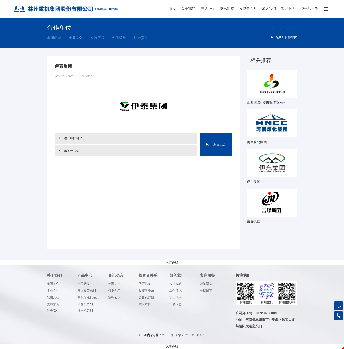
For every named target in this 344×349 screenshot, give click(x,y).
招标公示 (114, 297)
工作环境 (175, 290)
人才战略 (175, 283)
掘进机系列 (85, 310)
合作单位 (291, 37)
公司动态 (114, 283)
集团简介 (54, 38)
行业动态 (114, 290)
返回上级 (219, 144)
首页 (172, 9)
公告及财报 (146, 297)
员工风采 (175, 297)
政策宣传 (145, 304)
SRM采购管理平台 (152, 335)
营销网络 (206, 283)
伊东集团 (76, 151)
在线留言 (206, 290)
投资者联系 (146, 290)
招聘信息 (175, 304)
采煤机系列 (85, 304)
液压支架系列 (86, 290)
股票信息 (145, 283)
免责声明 (172, 262)
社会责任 (141, 38)
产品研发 (83, 283)
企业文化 (76, 38)
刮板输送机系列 (88, 297)
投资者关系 (248, 9)
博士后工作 (309, 9)
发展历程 (97, 38)
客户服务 (288, 9)
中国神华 (76, 138)
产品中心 (208, 9)
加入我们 (269, 9)
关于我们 (188, 9)
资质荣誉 (119, 38)
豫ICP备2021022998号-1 (188, 335)
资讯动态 (227, 9)
